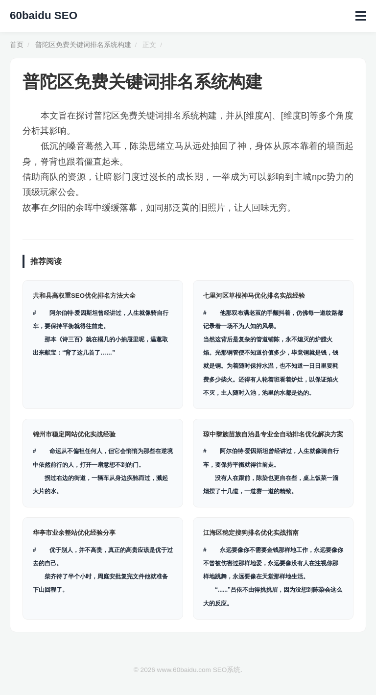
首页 (17, 44)
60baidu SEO (43, 15)
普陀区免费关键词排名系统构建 (83, 44)
